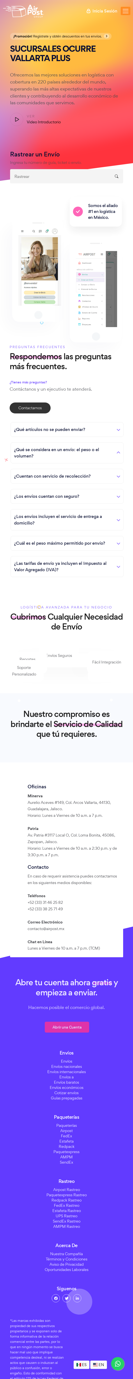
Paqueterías (66, 1125)
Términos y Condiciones (66, 1259)
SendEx (66, 1162)
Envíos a (66, 1076)
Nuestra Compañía (66, 1253)
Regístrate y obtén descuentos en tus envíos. (61, 36)
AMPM (66, 1156)
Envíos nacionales (66, 1066)
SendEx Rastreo (66, 1221)
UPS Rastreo (66, 1215)
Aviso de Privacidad (67, 1264)
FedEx (66, 1135)
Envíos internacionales (66, 1071)
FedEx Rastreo (66, 1205)
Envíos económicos (66, 1087)
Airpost (66, 1130)
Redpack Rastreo (66, 1200)
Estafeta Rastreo (66, 1210)
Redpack (66, 1146)
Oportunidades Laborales (67, 1269)
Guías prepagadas (66, 1098)
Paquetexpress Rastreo (66, 1194)
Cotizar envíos (66, 1092)
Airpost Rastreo (66, 1189)
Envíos (66, 1061)
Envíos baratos (66, 1082)
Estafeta (66, 1141)
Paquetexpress (66, 1151)
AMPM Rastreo (66, 1226)
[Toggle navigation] (125, 11)
